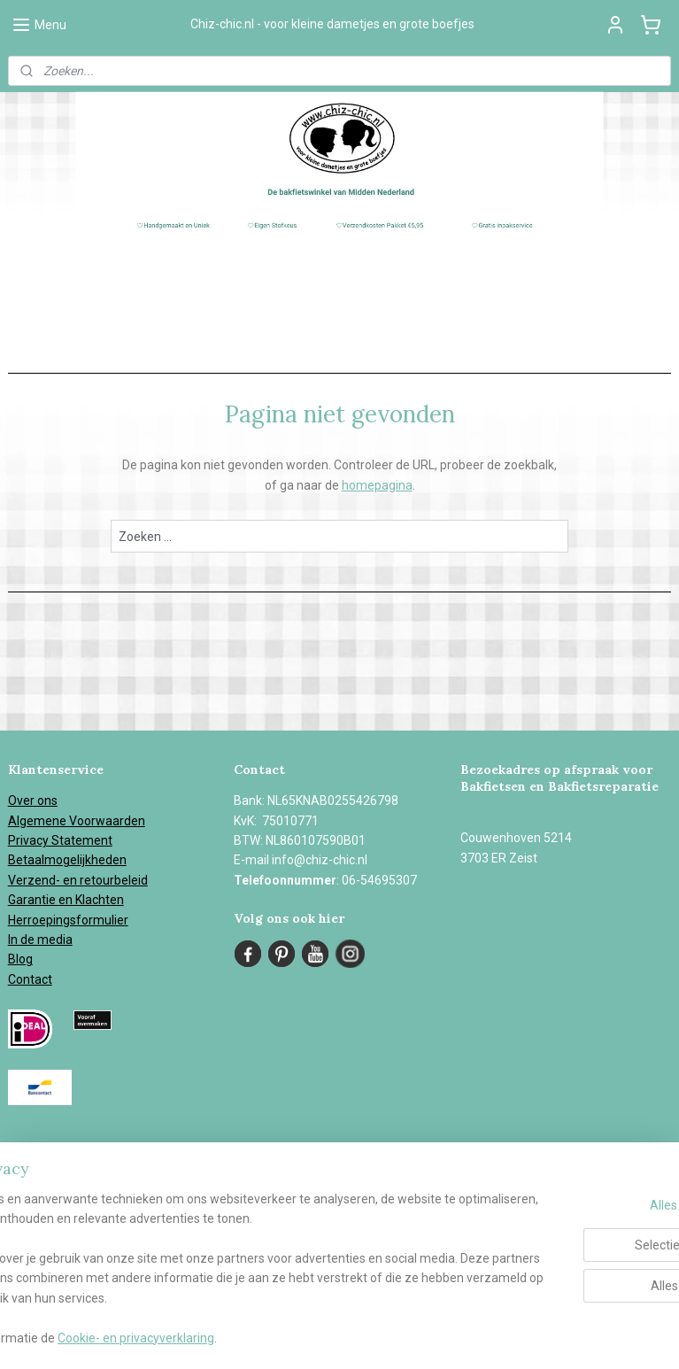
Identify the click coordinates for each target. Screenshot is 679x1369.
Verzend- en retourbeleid (78, 880)
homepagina (377, 485)
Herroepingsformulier (68, 920)
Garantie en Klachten (66, 900)
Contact (30, 979)
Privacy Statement (60, 840)
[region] (222, 1249)
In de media (40, 939)
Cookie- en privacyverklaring (274, 1338)
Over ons (33, 800)
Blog (20, 959)
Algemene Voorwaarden (76, 821)
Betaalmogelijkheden (67, 860)
